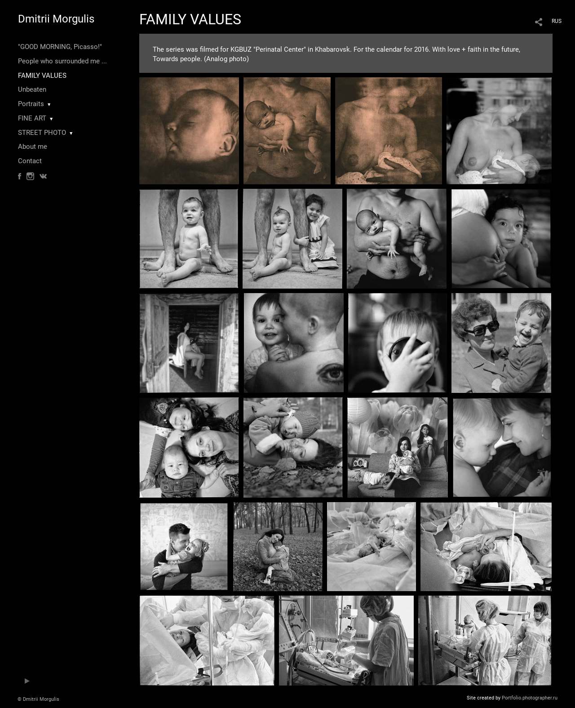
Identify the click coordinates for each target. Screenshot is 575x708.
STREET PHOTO (42, 133)
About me (32, 146)
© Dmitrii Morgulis (38, 699)
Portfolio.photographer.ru (529, 698)
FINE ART (32, 118)
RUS (557, 21)
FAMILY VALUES (42, 75)
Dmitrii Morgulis (56, 19)
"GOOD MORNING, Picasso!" (60, 47)
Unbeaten (32, 89)
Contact (30, 161)
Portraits (31, 104)
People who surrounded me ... (62, 61)
